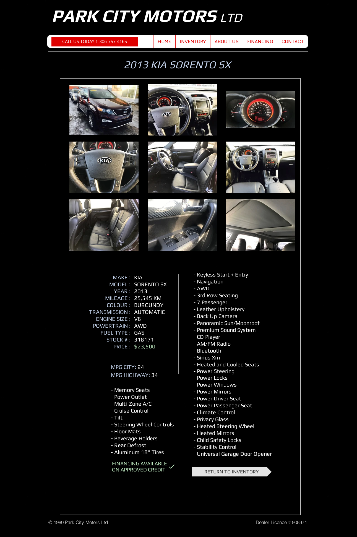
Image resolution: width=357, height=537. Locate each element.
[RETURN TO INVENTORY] (232, 471)
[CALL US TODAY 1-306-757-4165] (94, 41)
